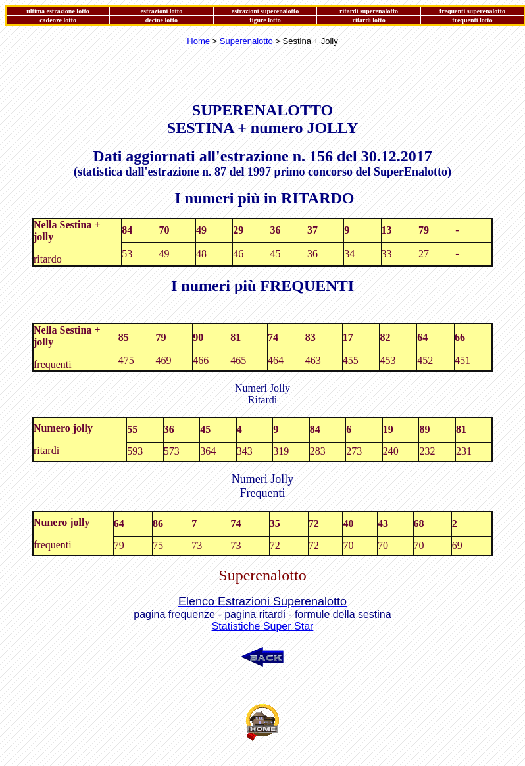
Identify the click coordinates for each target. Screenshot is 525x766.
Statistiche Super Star (263, 626)
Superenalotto (246, 41)
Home (198, 41)
